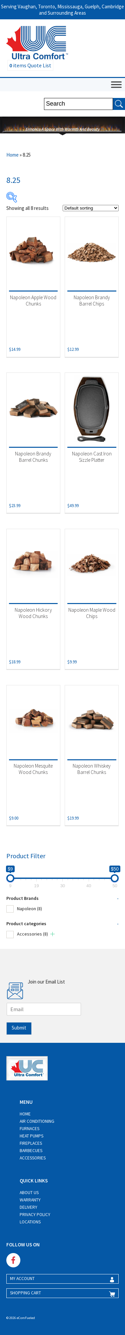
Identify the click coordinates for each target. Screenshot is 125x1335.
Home (12, 155)
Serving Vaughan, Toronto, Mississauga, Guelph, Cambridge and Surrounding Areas (62, 9)
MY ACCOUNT (22, 1278)
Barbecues (31, 1150)
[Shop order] (91, 208)
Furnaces (29, 1128)
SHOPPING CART (25, 1293)
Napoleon (29, 909)
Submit (19, 1027)
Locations (30, 1222)
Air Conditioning (37, 1121)
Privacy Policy (35, 1214)
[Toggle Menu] (116, 84)
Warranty (30, 1200)
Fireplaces (31, 1143)
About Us (29, 1192)
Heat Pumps (31, 1136)
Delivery (28, 1207)
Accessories (32, 934)
